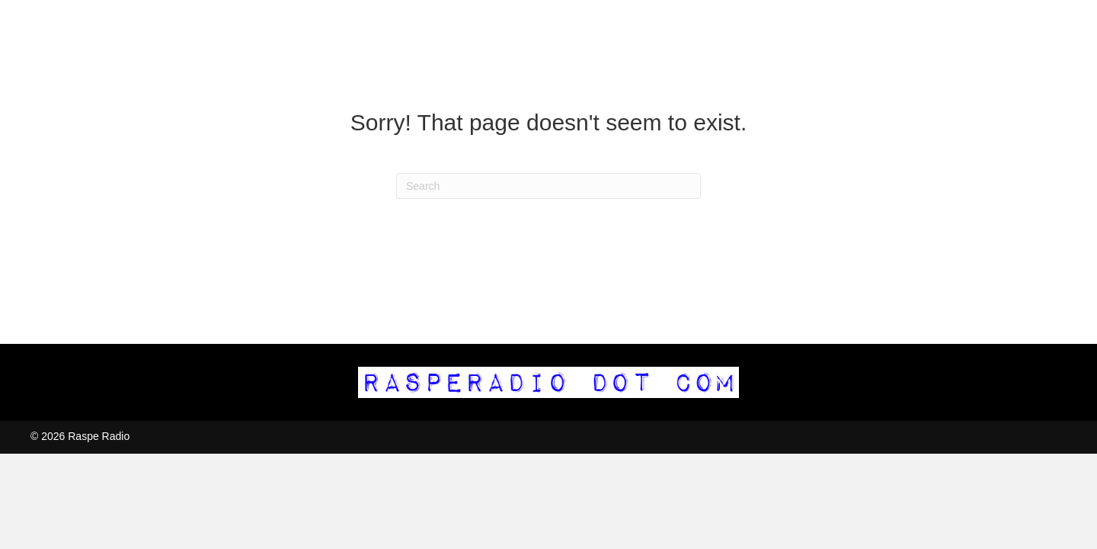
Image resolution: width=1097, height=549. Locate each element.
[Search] (548, 186)
